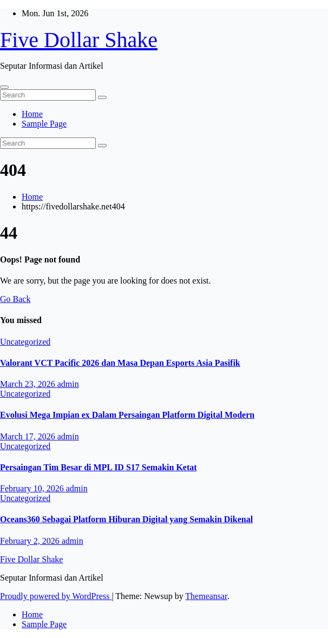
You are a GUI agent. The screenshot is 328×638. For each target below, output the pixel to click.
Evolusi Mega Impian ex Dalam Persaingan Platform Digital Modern (127, 414)
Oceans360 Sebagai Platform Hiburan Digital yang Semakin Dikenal (126, 519)
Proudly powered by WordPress (55, 596)
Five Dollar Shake (79, 40)
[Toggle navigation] (4, 87)
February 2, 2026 (31, 540)
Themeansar (206, 596)
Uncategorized (25, 341)
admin (68, 384)
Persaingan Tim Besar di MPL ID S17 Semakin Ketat (98, 467)
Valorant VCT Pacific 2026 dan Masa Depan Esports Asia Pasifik (120, 362)
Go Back (15, 299)
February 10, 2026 (33, 488)
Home (32, 114)
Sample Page (44, 123)
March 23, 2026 (28, 384)
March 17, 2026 (28, 436)
